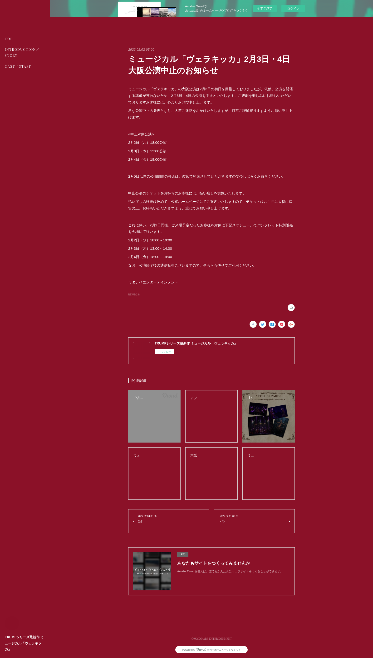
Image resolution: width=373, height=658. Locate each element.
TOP (9, 38)
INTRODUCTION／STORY (22, 52)
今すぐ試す (264, 8)
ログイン (293, 8)
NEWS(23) (134, 294)
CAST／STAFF (18, 66)
